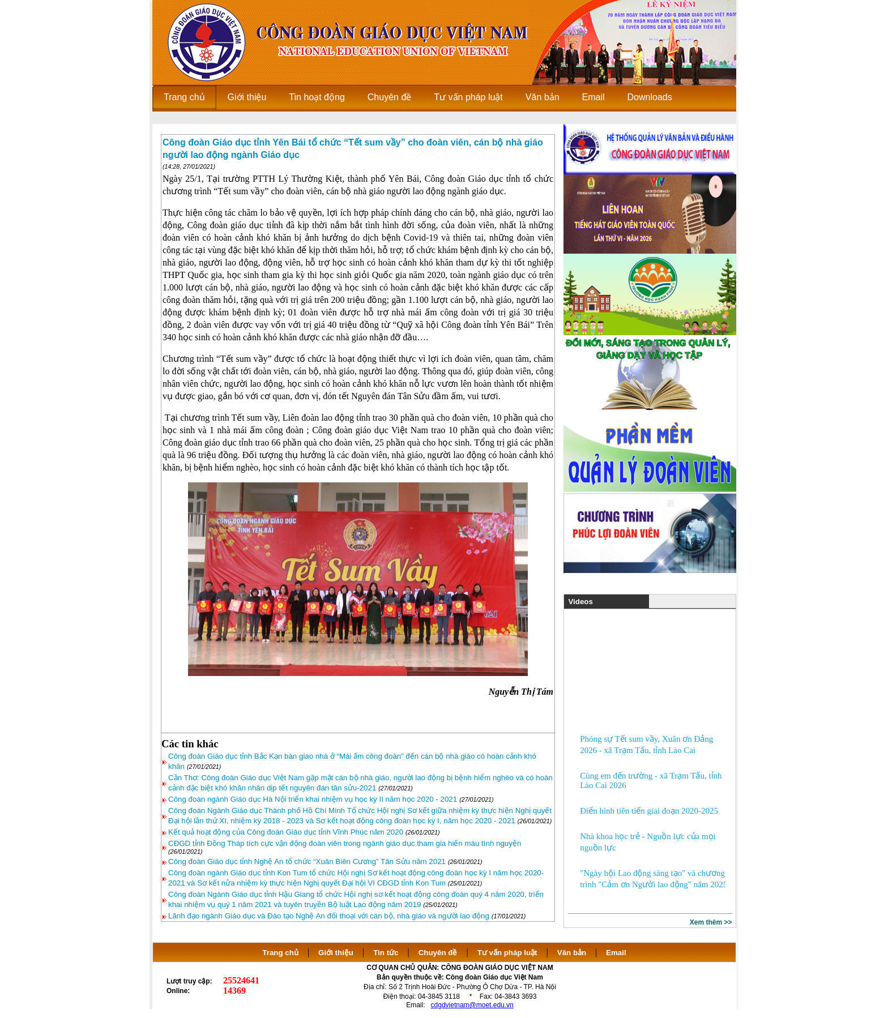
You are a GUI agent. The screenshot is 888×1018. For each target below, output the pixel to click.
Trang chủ (280, 952)
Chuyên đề (438, 952)
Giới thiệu (335, 952)
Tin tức (385, 952)
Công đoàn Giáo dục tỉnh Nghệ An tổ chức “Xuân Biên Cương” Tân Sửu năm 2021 (307, 861)
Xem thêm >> (711, 922)
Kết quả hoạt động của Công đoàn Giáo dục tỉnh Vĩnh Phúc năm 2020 (285, 832)
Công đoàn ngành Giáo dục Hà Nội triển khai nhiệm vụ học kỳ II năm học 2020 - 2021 (312, 799)
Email (616, 952)
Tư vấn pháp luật (507, 952)
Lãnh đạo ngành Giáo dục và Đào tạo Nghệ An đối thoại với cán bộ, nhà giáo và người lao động (328, 916)
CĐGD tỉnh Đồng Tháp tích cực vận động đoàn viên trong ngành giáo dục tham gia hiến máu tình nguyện (344, 843)
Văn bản (572, 952)
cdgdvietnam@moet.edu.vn (472, 1005)
